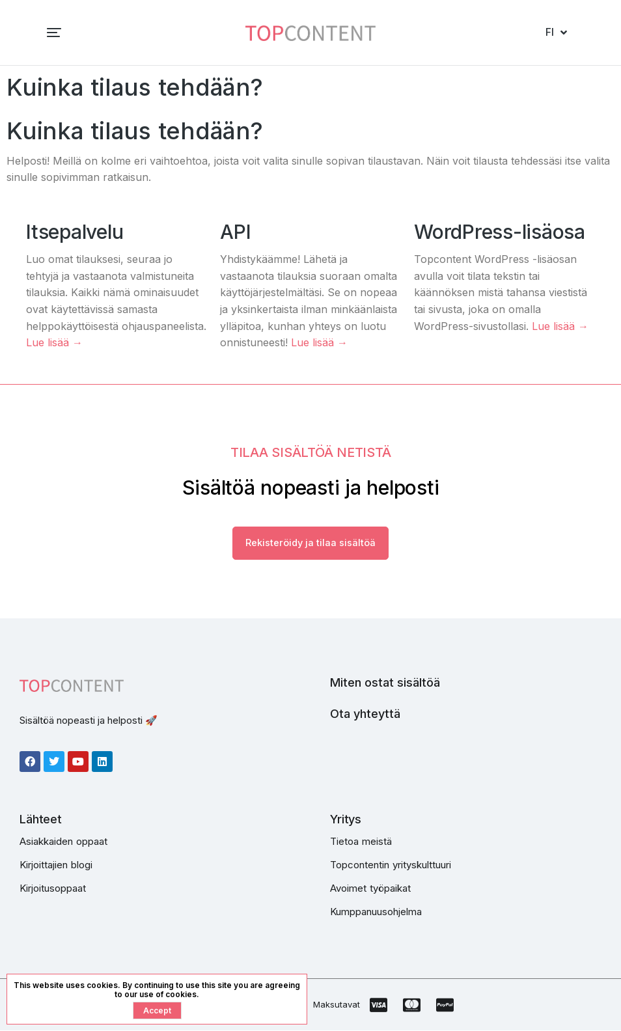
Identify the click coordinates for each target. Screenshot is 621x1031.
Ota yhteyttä (365, 714)
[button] (21, 32)
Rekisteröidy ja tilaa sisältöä (310, 544)
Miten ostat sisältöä (385, 683)
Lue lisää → (54, 342)
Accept (157, 1010)
